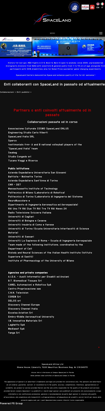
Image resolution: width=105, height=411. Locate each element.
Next (100, 51)
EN (98, 7)
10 (67, 54)
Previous (5, 51)
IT (102, 7)
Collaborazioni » (8, 92)
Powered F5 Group (11, 403)
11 (70, 54)
